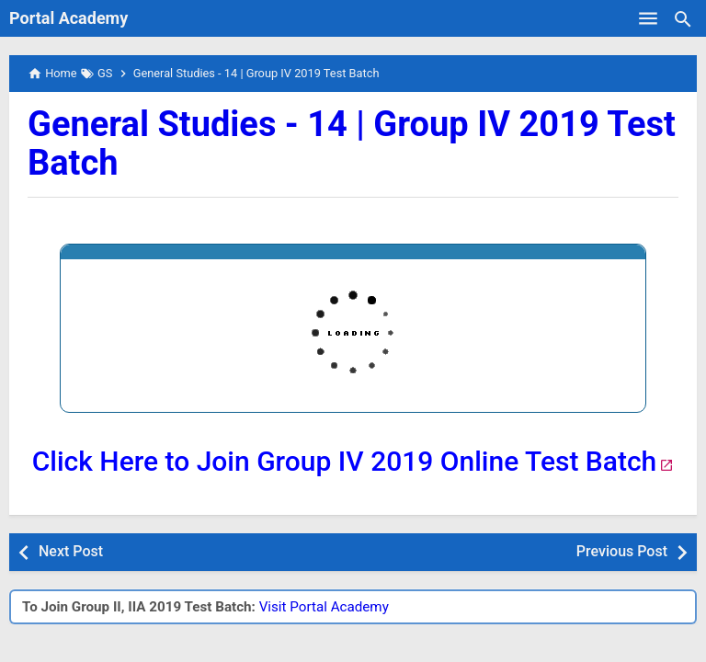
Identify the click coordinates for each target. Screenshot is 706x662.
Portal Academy (68, 18)
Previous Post (621, 551)
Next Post (71, 551)
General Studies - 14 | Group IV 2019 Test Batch (352, 143)
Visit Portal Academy (324, 607)
